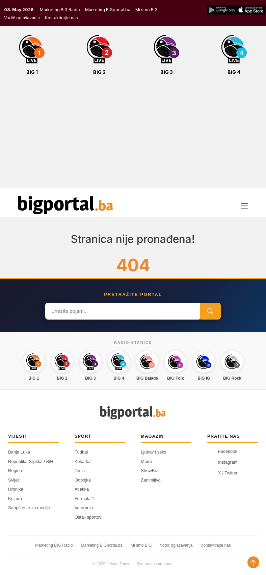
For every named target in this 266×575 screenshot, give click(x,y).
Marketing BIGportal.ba (102, 545)
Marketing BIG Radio (60, 9)
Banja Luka (19, 452)
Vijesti (17, 436)
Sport (83, 436)
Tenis (80, 470)
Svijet (13, 480)
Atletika (82, 489)
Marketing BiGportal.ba (107, 9)
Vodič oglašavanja (22, 17)
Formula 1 (85, 498)
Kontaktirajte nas (61, 17)
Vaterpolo (84, 507)
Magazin (152, 436)
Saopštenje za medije (29, 507)
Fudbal (81, 452)
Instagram (222, 462)
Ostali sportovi (88, 517)
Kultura (15, 498)
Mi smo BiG (146, 9)
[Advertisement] (133, 135)
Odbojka (83, 480)
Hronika (15, 489)
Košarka (83, 461)
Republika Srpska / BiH (30, 461)
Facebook (222, 451)
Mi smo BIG (141, 545)
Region (15, 470)
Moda (146, 461)
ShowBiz (149, 470)
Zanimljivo (151, 480)
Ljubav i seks (153, 452)
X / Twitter (222, 472)
